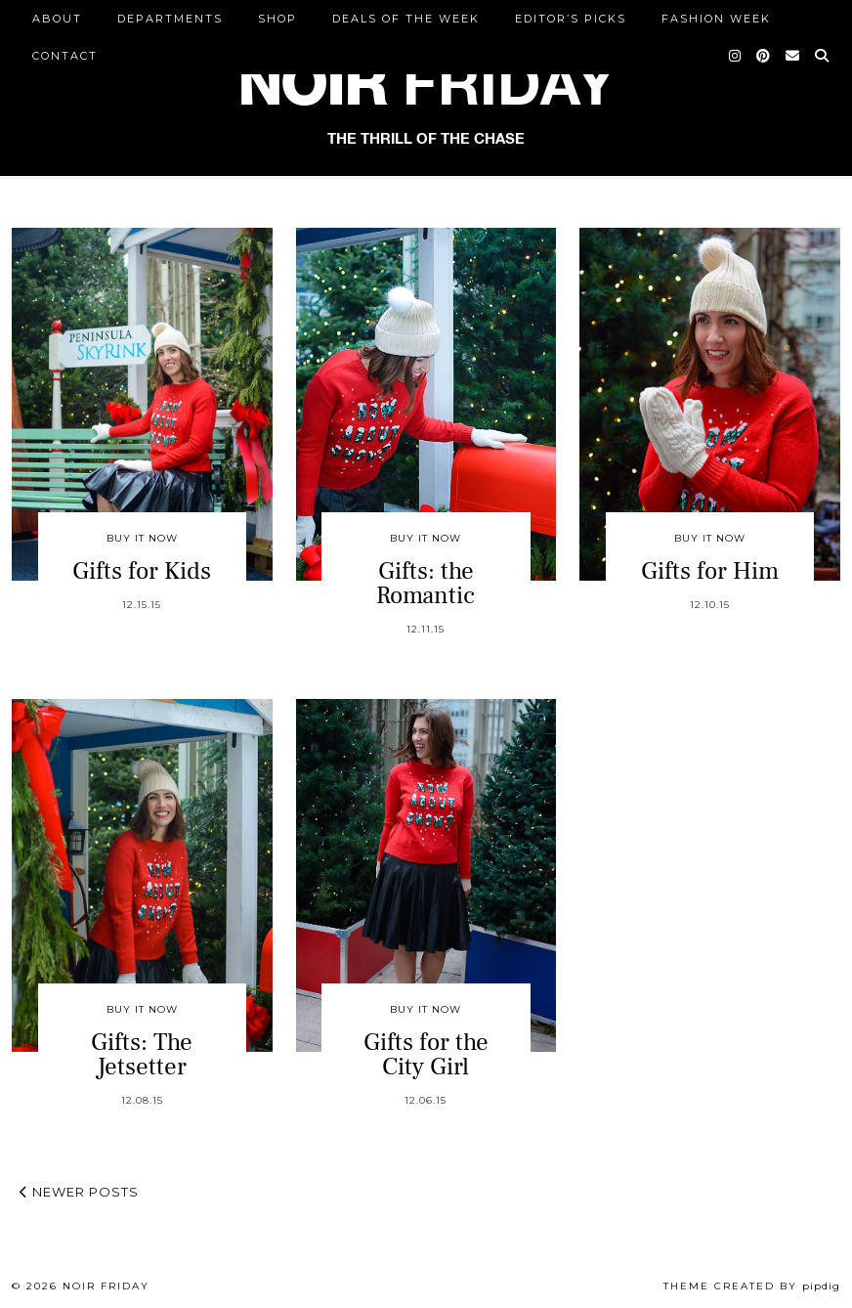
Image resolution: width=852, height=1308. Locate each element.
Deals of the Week (406, 18)
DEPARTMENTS (170, 18)
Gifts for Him (710, 571)
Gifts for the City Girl (426, 1054)
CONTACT (65, 56)
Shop (277, 18)
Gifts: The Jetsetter (141, 1054)
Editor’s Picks (570, 18)
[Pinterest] (764, 55)
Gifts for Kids (141, 571)
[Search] (823, 55)
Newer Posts (79, 1191)
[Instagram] (736, 55)
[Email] (793, 55)
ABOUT (57, 18)
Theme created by (751, 1286)
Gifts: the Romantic (425, 583)
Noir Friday (106, 1286)
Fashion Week (716, 18)
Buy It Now (142, 538)
